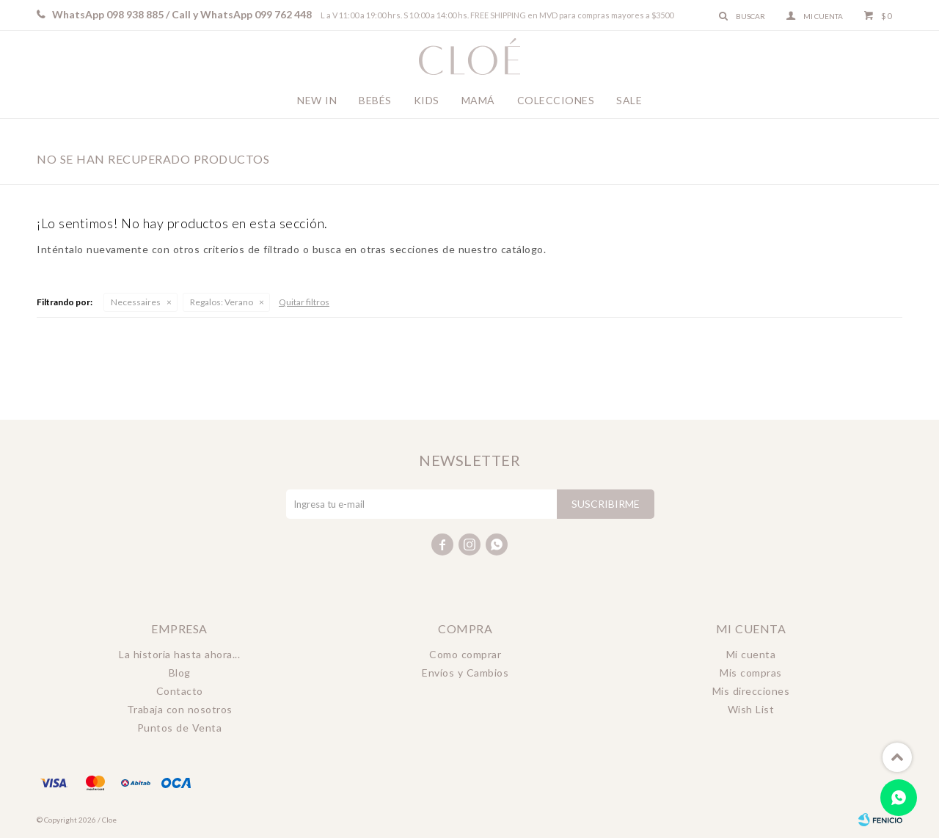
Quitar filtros (304, 301)
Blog (180, 672)
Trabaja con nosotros (180, 709)
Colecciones (556, 100)
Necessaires (136, 301)
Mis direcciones (751, 691)
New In (317, 100)
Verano (221, 301)
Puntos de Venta (179, 727)
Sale (629, 100)
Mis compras (751, 672)
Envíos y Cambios (465, 672)
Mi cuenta (751, 654)
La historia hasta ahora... (179, 654)
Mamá (478, 100)
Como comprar (465, 654)
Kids (426, 100)
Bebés (375, 100)
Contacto (179, 691)
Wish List (751, 709)
